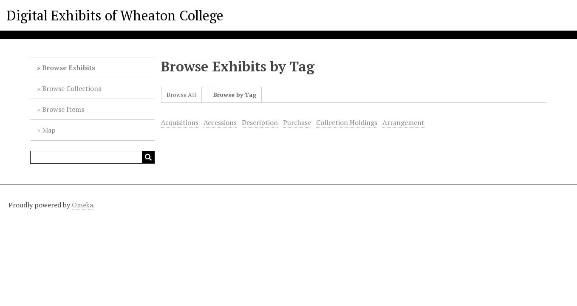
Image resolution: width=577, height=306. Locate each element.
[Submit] (148, 157)
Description (260, 122)
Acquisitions (179, 122)
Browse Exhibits (68, 67)
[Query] (92, 157)
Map (49, 130)
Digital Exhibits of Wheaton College (115, 15)
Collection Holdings (346, 122)
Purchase (297, 122)
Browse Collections (71, 88)
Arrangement (403, 122)
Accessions (220, 122)
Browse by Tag (234, 95)
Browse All (181, 95)
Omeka (82, 205)
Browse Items (63, 109)
